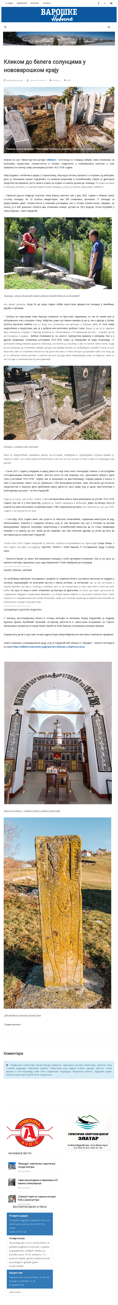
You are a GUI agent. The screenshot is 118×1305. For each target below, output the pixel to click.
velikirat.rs (51, 159)
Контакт (35, 3)
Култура (56, 80)
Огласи (46, 3)
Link (67, 80)
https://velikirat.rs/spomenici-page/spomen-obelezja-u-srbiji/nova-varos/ (49, 646)
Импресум (22, 3)
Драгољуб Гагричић (36, 80)
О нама (9, 3)
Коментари (26, 1171)
